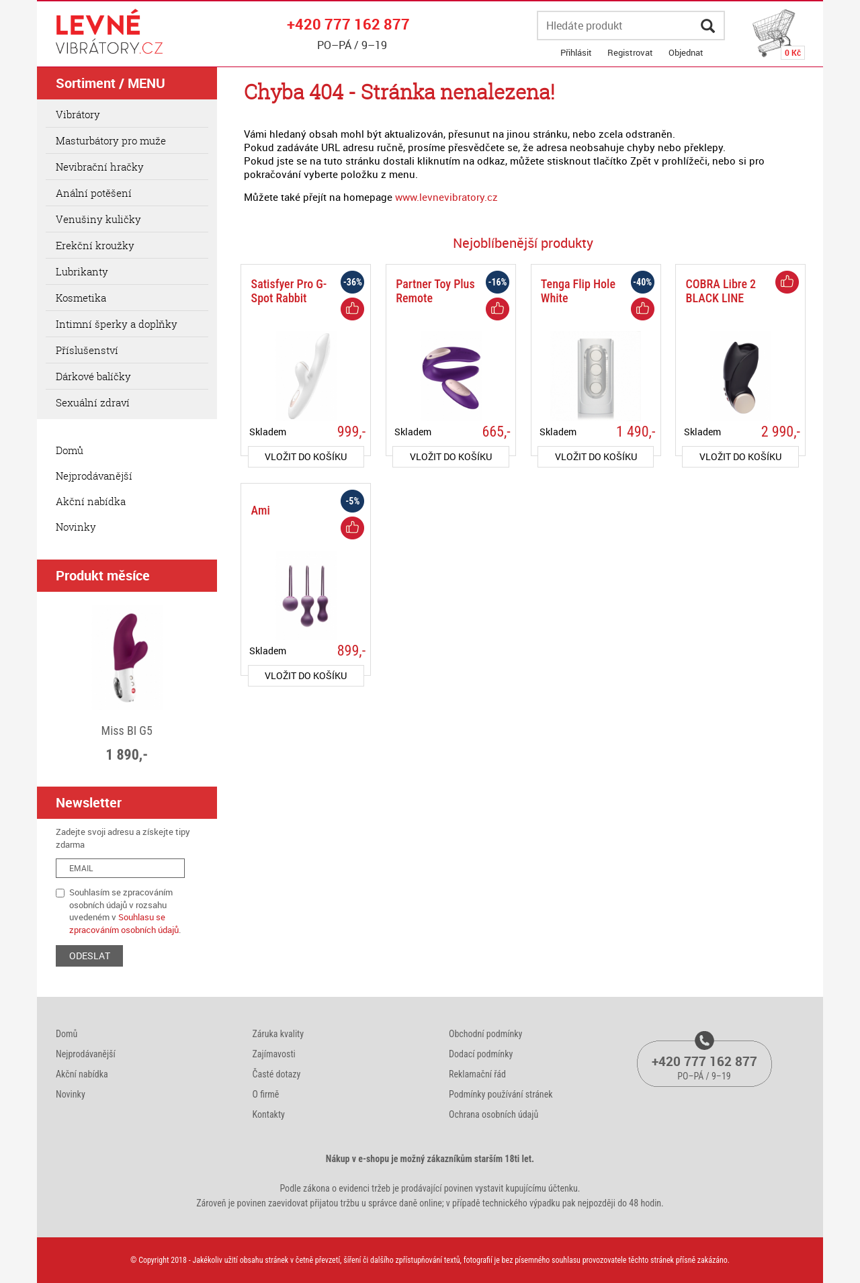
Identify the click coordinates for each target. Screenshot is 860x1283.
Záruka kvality (278, 1033)
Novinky (76, 526)
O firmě (266, 1094)
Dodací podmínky (481, 1054)
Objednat (686, 52)
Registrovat (630, 52)
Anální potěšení (94, 193)
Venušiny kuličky (98, 219)
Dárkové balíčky (93, 376)
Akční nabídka (91, 501)
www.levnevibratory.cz (446, 197)
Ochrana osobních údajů (493, 1114)
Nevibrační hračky (100, 166)
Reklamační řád (477, 1074)
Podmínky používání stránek (501, 1094)
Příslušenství (87, 350)
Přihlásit (576, 52)
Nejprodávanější (94, 475)
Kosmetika (81, 297)
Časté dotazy (277, 1074)
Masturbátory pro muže (111, 140)
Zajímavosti (274, 1054)
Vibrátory (78, 114)
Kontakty (269, 1114)
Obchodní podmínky (485, 1033)
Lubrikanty (82, 271)
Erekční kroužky (95, 245)
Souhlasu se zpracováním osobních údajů (124, 923)
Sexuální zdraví (93, 402)
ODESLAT (89, 955)
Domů (69, 450)
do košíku (306, 456)
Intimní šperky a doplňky (116, 323)
